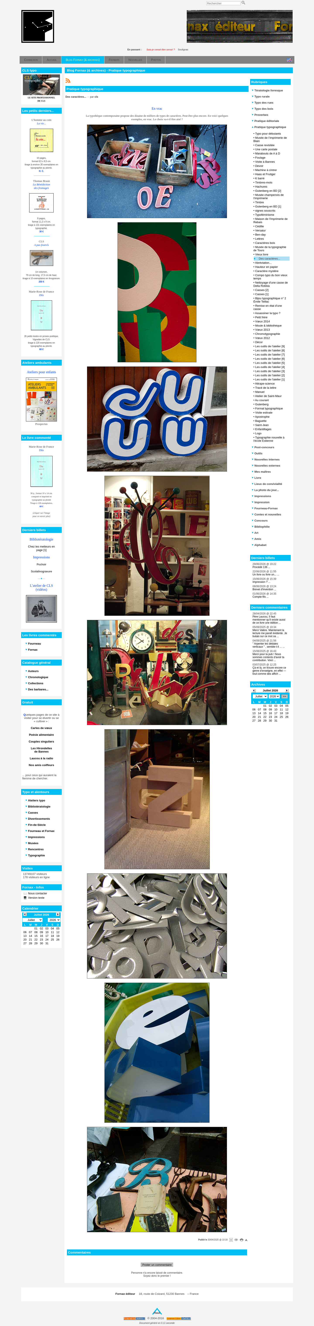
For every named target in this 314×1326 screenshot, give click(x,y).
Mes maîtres (261, 471)
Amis (256, 539)
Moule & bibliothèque (268, 325)
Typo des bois (262, 108)
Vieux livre (261, 254)
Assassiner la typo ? (267, 313)
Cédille (259, 226)
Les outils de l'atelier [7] (270, 354)
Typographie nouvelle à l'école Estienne (268, 439)
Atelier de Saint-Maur (268, 396)
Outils (257, 453)
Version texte (35, 897)
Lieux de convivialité (267, 484)
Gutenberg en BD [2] (268, 190)
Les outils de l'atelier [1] (270, 379)
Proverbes (260, 114)
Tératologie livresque (267, 90)
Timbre (259, 202)
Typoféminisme (264, 214)
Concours (260, 520)
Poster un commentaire (157, 1264)
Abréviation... (263, 262)
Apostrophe (262, 416)
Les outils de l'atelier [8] (270, 350)
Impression (261, 502)
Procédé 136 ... (261, 567)
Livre (256, 477)
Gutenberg (261, 404)
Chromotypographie (267, 333)
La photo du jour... (265, 490)
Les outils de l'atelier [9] (270, 346)
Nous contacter (37, 893)
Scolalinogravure (41, 571)
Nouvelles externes (266, 465)
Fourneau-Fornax (265, 508)
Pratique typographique (269, 127)
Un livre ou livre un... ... (266, 574)
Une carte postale (266, 149)
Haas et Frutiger (265, 174)
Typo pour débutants (268, 133)
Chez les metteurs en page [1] (41, 548)
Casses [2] (261, 290)
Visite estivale (263, 412)
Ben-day (260, 234)
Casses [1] (261, 294)
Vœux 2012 (262, 338)
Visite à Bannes (265, 161)
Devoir (259, 166)
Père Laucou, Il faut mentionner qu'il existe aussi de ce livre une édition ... (269, 619)
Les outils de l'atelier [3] (270, 371)
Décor (259, 342)
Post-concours (263, 447)
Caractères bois (265, 243)
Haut (157, 1312)
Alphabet (259, 545)
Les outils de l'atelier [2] (270, 375)
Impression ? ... (261, 581)
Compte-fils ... (261, 596)
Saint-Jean (262, 425)
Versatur (260, 230)
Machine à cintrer (266, 170)
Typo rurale (261, 96)
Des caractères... (269, 258)
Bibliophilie (261, 526)
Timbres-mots (263, 182)
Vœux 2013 (262, 329)
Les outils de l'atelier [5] (270, 362)
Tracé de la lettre (265, 387)
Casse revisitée (265, 145)
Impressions (261, 496)
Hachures (261, 186)
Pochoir (41, 564)
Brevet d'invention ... (264, 589)
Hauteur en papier (266, 267)
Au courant (262, 400)
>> (284, 696)
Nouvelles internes (266, 459)
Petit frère (261, 317)
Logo (258, 433)
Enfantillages (263, 429)
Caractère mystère (266, 271)
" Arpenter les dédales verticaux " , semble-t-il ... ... (269, 645)
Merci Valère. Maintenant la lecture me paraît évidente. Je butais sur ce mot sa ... (270, 633)
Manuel (260, 392)
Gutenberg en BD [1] (268, 206)
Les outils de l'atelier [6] (270, 358)
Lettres (259, 238)
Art (255, 532)
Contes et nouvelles (266, 514)
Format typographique (269, 408)
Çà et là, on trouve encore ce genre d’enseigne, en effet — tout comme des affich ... (269, 670)
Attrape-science (265, 383)
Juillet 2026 (270, 690)
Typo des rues (262, 102)
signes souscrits (265, 210)
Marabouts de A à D (267, 153)
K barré (260, 178)
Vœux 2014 (262, 321)
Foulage (260, 157)
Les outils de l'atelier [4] (270, 367)
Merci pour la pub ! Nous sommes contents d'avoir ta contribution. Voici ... (268, 657)
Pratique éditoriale (265, 121)
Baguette (260, 421)
